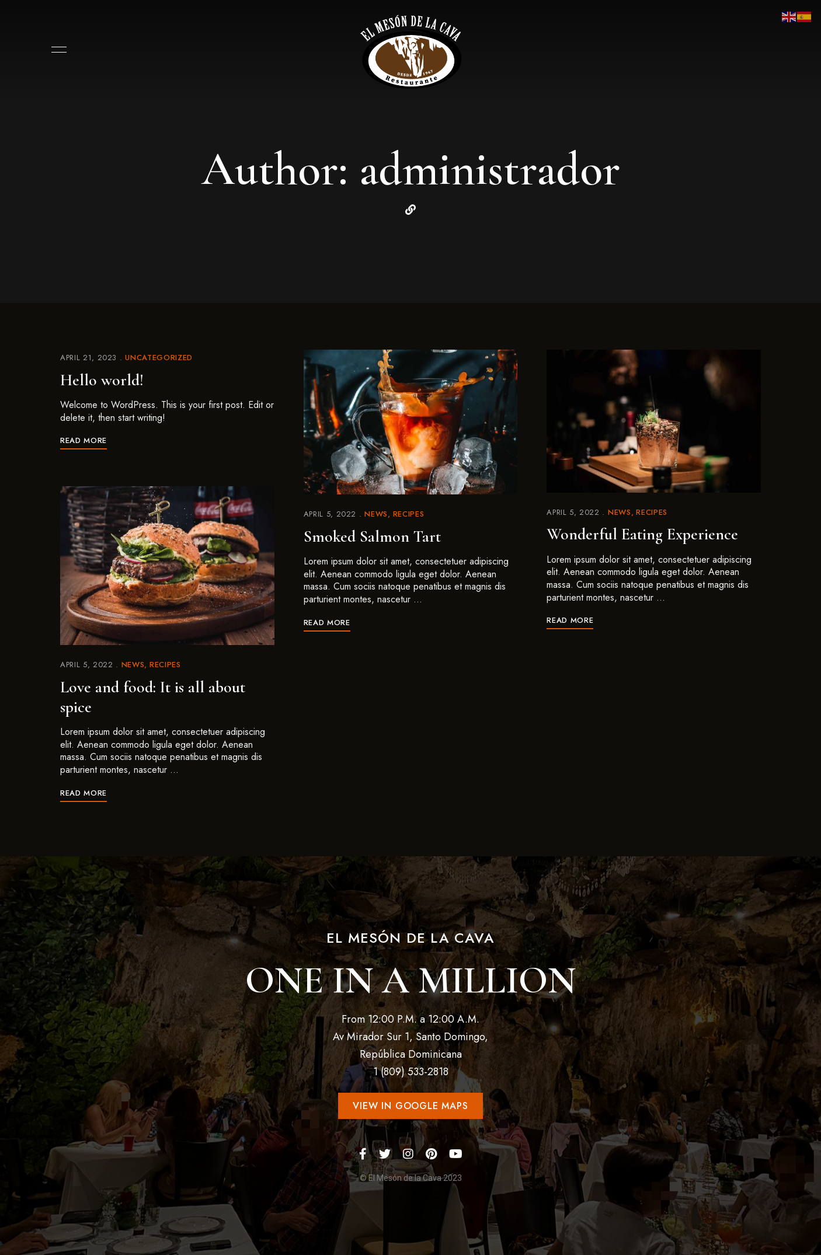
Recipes (165, 664)
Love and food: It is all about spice (152, 697)
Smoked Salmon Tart (372, 536)
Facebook (363, 1154)
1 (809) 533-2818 (410, 1071)
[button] (410, 1106)
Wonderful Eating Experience (642, 534)
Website (410, 209)
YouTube (455, 1154)
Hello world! (102, 380)
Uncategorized (158, 357)
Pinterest (431, 1154)
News (133, 664)
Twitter (385, 1154)
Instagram (408, 1154)
